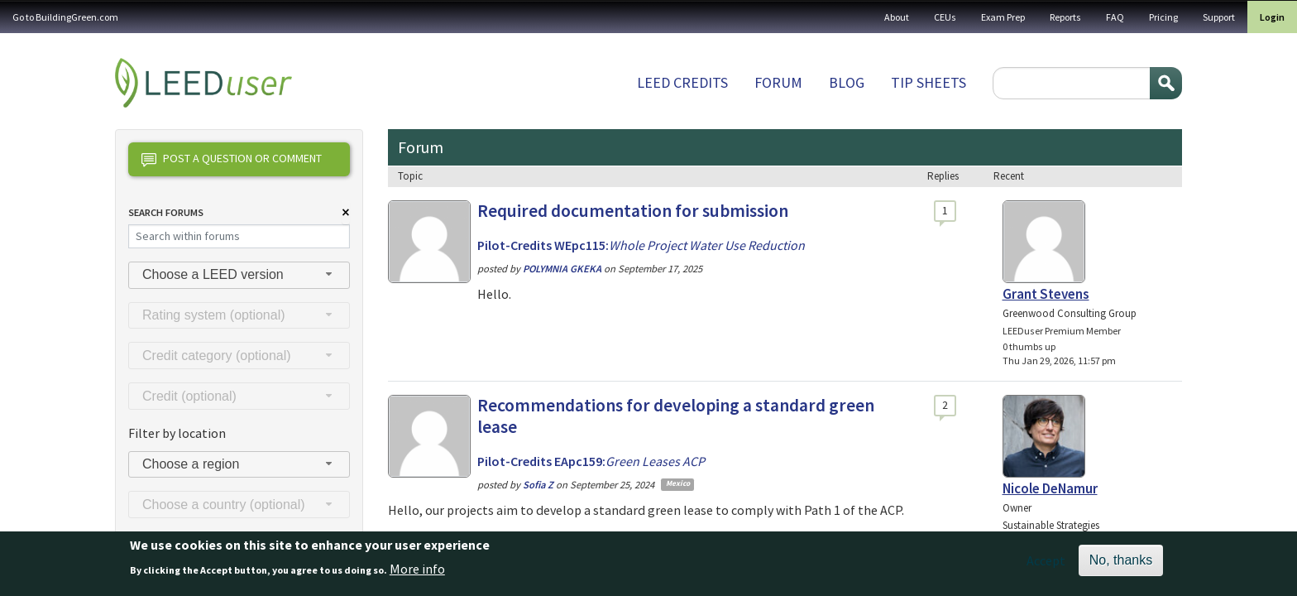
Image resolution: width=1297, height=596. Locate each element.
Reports (1065, 17)
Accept (1046, 565)
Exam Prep (1003, 17)
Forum (778, 82)
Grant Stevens (1046, 294)
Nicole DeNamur (1050, 488)
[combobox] (239, 275)
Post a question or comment (231, 160)
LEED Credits (682, 82)
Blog (846, 82)
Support (1219, 17)
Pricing (1163, 17)
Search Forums (165, 212)
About (896, 17)
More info (417, 573)
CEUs (945, 17)
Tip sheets (928, 82)
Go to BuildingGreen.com (65, 17)
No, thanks (1120, 565)
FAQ (1115, 17)
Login (1272, 17)
